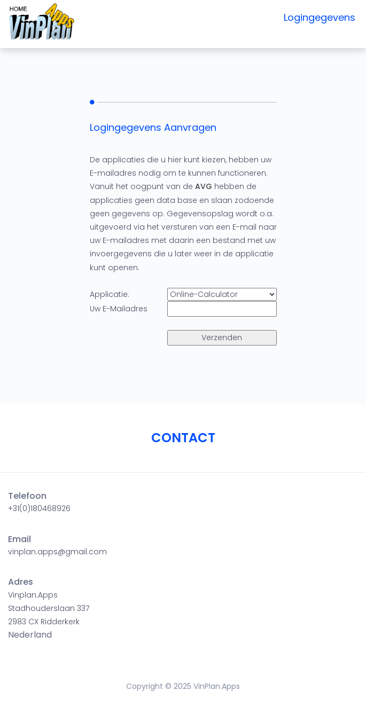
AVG (203, 186)
